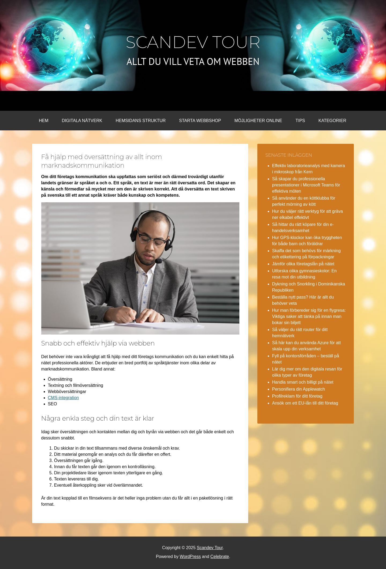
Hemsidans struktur (141, 120)
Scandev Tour (193, 42)
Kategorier (332, 120)
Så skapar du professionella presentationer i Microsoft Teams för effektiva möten (306, 185)
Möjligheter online (258, 120)
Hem (44, 120)
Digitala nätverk (82, 120)
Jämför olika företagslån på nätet (303, 264)
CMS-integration (63, 397)
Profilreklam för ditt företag (297, 396)
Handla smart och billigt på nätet (302, 382)
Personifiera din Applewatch (298, 389)
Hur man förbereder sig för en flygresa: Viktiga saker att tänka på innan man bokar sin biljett (309, 316)
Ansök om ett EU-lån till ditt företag (305, 403)
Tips (300, 120)
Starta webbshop (200, 120)
